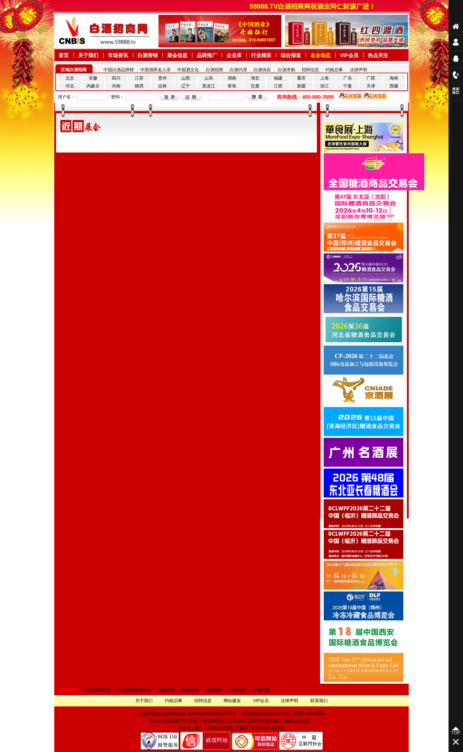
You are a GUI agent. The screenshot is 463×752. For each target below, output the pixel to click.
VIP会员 (261, 700)
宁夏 (347, 86)
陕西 (139, 86)
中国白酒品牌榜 (118, 69)
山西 (185, 78)
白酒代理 (238, 69)
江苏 (139, 78)
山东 (208, 78)
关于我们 (144, 700)
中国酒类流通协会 (134, 690)
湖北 (255, 78)
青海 (232, 86)
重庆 (301, 78)
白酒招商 (214, 69)
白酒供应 (262, 69)
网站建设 (232, 700)
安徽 (93, 78)
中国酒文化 (188, 69)
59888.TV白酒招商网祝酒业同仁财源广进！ (320, 6)
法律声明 (358, 69)
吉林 (162, 86)
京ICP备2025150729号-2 (212, 713)
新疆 (301, 86)
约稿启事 (334, 69)
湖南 (232, 78)
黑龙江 (208, 86)
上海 (324, 78)
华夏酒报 (166, 690)
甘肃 (255, 86)
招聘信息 (310, 69)
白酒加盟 (261, 690)
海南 (394, 78)
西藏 (394, 86)
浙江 (324, 86)
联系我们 (319, 700)
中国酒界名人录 (155, 69)
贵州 (162, 78)
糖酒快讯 (190, 690)
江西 (278, 86)
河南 (116, 86)
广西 (370, 78)
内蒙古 (92, 86)
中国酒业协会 (98, 690)
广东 (347, 78)
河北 (69, 86)
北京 (69, 78)
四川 (116, 78)
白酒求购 (286, 69)
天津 (370, 86)
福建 (278, 78)
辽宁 (185, 86)
